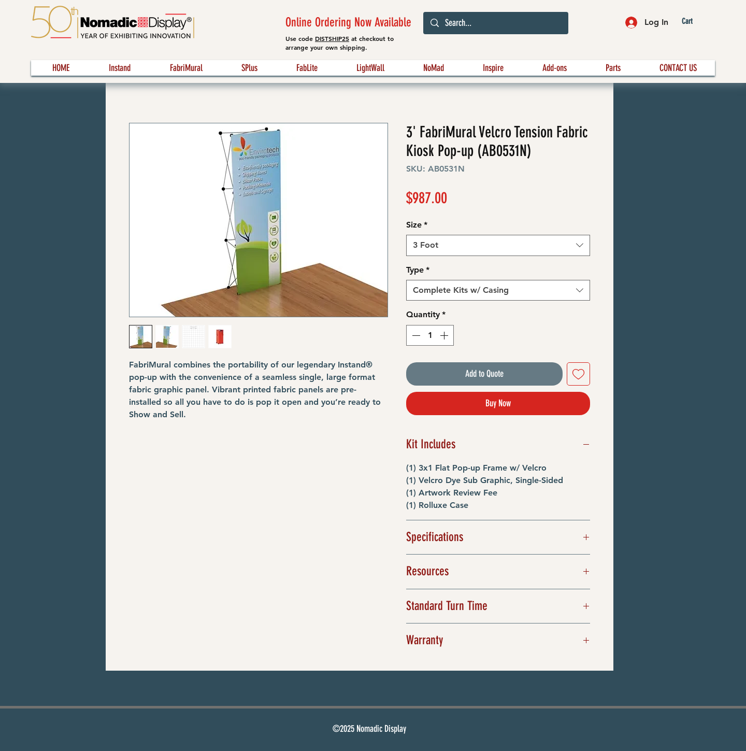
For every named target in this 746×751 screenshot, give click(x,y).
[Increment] (445, 335)
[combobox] (498, 245)
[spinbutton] (430, 335)
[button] (696, 21)
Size (416, 225)
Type (417, 270)
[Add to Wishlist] (578, 374)
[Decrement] (415, 335)
